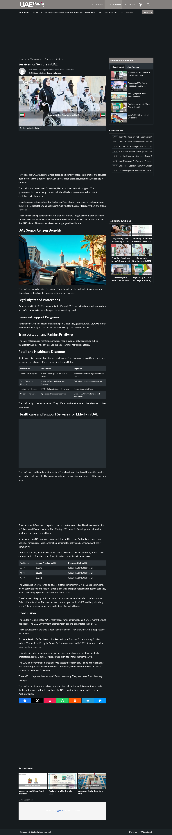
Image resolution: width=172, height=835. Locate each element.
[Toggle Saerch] (148, 5)
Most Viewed (118, 67)
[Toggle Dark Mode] (140, 5)
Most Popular (133, 67)
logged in (59, 810)
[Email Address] (130, 12)
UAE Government (113, 4)
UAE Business (129, 4)
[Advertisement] (86, 36)
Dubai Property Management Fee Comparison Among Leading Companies (65, 12)
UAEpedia (35, 73)
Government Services (53, 59)
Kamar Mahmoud (53, 73)
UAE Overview (97, 4)
